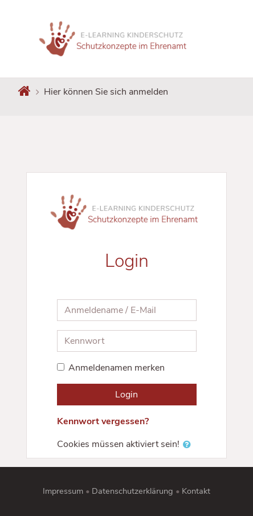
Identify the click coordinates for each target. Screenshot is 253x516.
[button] (189, 444)
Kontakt (196, 491)
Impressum (63, 491)
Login (126, 394)
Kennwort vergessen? (103, 421)
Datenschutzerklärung (132, 491)
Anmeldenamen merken (116, 367)
